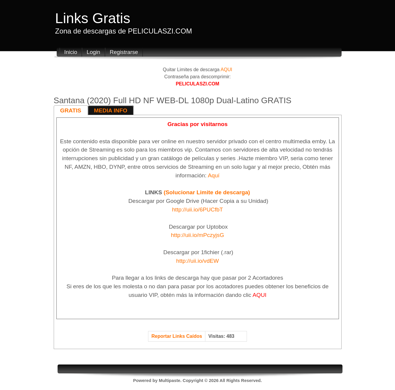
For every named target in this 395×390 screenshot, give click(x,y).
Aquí (213, 175)
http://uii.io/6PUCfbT (197, 209)
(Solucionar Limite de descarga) (207, 192)
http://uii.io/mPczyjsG (197, 235)
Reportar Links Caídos (176, 336)
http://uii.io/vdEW (197, 261)
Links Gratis (92, 18)
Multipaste (169, 380)
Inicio (70, 52)
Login (93, 52)
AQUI (226, 69)
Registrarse (124, 52)
